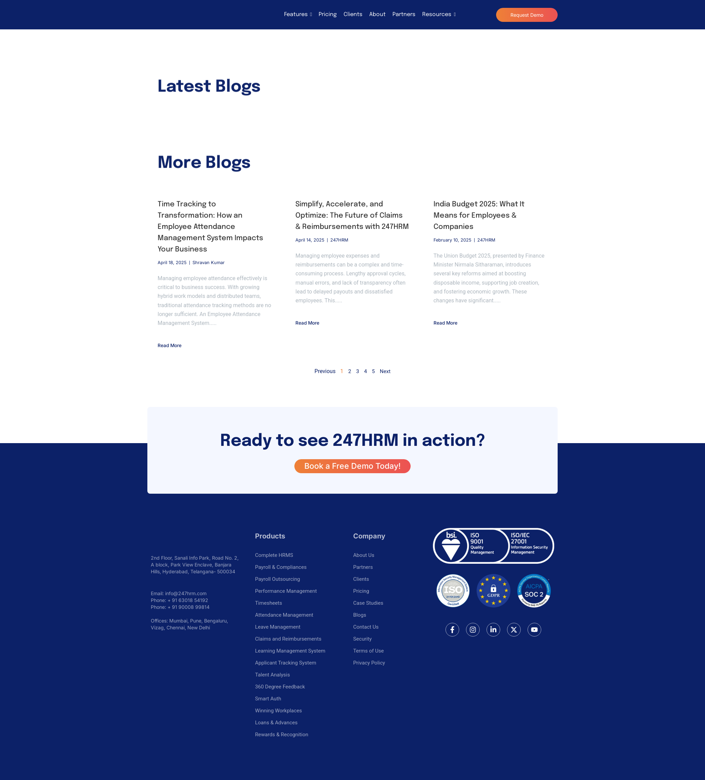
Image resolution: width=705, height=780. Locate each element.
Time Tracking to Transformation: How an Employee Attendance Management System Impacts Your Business (213, 227)
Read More (172, 345)
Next (385, 371)
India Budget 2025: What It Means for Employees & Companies (482, 216)
